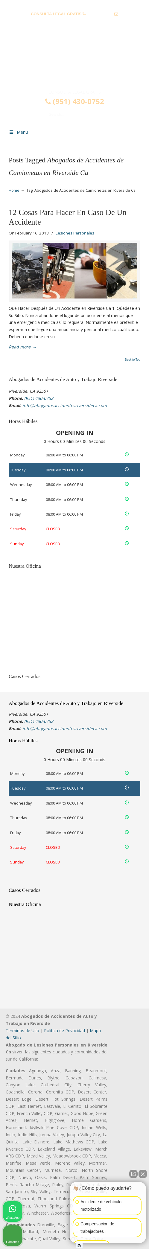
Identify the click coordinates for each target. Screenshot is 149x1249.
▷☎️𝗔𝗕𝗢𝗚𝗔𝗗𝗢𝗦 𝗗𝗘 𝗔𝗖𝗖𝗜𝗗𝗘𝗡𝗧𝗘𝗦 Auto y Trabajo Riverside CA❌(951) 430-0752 (74, 63)
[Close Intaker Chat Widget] (143, 1174)
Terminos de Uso (22, 1030)
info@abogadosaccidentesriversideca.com (74, 23)
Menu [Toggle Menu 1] (18, 132)
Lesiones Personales (75, 233)
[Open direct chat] (133, 1174)
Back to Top (132, 359)
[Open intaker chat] (79, 1245)
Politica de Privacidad (64, 1030)
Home (14, 190)
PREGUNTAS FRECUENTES (75, 4)
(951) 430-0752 (99, 14)
